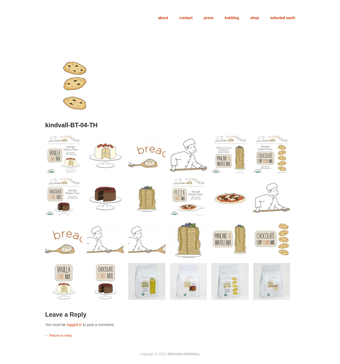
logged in (74, 325)
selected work (282, 18)
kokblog (232, 18)
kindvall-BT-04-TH (71, 125)
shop (254, 18)
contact (186, 18)
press (209, 18)
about (163, 18)
